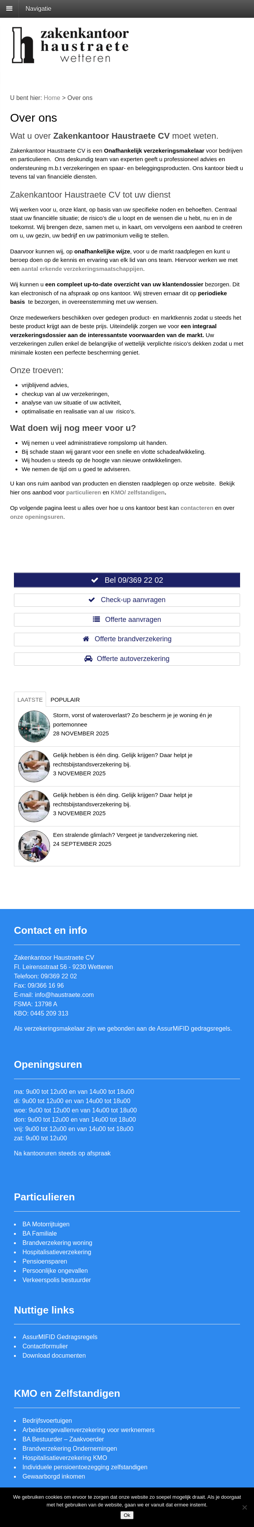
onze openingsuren (37, 516)
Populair (65, 699)
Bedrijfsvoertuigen (47, 1420)
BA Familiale (39, 1233)
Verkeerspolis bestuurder (56, 1280)
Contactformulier (45, 1346)
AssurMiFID (173, 1028)
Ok (127, 1515)
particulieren (83, 492)
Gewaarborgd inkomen (53, 1476)
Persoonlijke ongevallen (55, 1270)
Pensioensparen (44, 1261)
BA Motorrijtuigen (46, 1224)
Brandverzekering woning (57, 1243)
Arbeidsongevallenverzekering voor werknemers (88, 1430)
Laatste (30, 699)
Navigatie (38, 8)
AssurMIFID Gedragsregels (60, 1337)
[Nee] (244, 1507)
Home (52, 98)
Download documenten (54, 1355)
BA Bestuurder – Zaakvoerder (63, 1439)
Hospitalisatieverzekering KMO (64, 1458)
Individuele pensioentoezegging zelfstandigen (85, 1467)
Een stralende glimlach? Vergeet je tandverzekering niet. (125, 835)
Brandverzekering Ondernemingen (69, 1448)
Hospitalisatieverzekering (56, 1252)
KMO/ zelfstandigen (138, 492)
